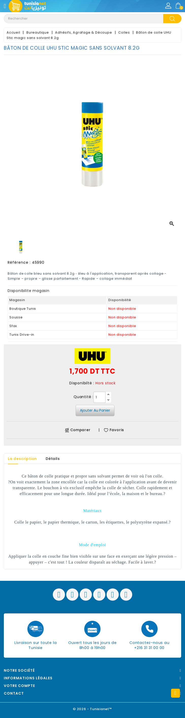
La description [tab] (22, 458)
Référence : (19, 262)
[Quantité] (99, 397)
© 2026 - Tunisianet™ (92, 709)
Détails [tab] (53, 458)
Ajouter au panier (95, 410)
